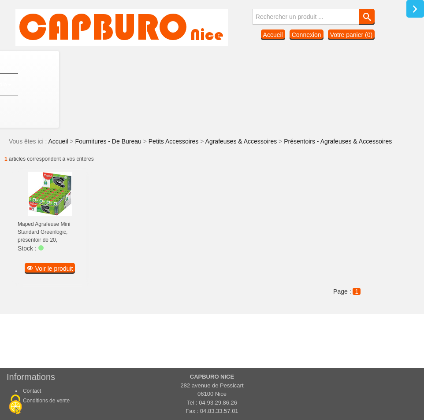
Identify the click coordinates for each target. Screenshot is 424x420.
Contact (32, 391)
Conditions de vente (46, 401)
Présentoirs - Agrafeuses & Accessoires (338, 141)
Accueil (273, 34)
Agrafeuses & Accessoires (242, 141)
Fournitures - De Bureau (109, 141)
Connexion (306, 34)
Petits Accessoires (175, 141)
